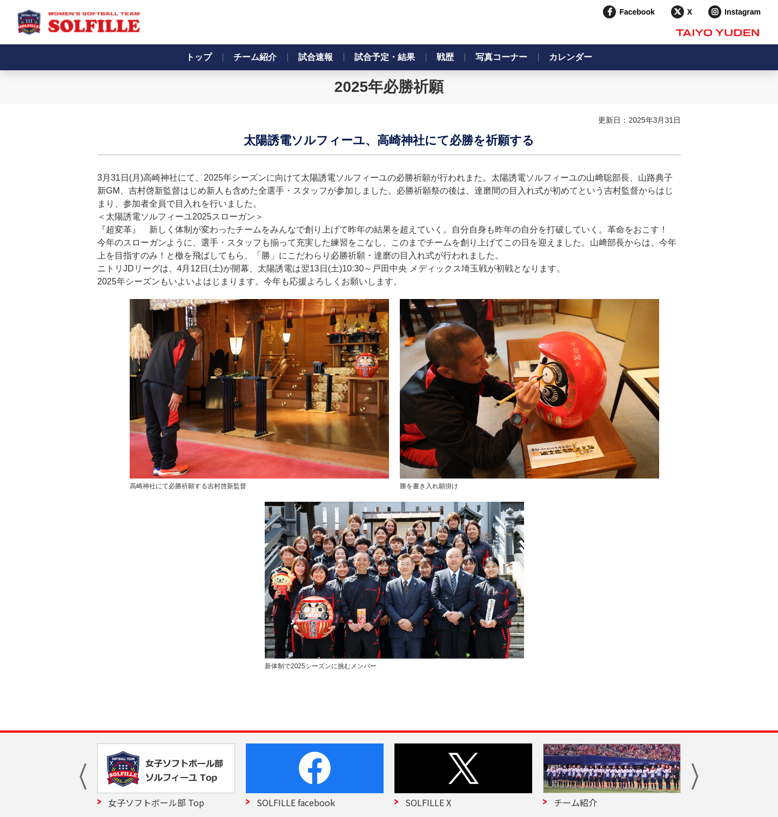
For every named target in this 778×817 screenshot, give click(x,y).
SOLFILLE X (428, 802)
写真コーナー (501, 57)
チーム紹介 (255, 57)
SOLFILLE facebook (296, 802)
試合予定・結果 (384, 57)
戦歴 (445, 57)
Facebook (636, 12)
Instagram (743, 12)
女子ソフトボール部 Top (156, 802)
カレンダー (570, 57)
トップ (199, 57)
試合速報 (315, 57)
